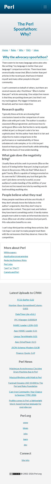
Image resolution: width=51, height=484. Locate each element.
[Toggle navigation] (45, 7)
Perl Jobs (8, 264)
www (25, 422)
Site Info (25, 460)
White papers (10, 252)
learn (25, 439)
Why (21, 50)
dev (25, 444)
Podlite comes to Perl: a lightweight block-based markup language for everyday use (25, 403)
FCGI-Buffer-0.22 (25, 299)
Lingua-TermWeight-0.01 (25, 336)
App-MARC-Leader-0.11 (25, 330)
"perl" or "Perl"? (11, 268)
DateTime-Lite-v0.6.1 (25, 314)
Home (5, 50)
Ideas (36, 50)
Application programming (16, 256)
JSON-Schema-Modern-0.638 (25, 347)
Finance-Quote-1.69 (25, 353)
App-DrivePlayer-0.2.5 (25, 342)
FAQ (28, 50)
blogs (25, 428)
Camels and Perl (11, 272)
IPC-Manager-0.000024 (25, 319)
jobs (26, 433)
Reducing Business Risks (15, 260)
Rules (13, 50)
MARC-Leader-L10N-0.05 (25, 325)
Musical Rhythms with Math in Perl (25, 377)
